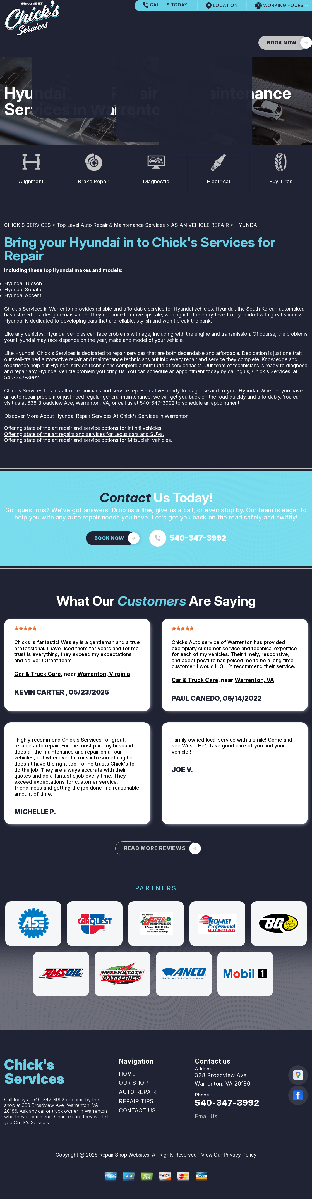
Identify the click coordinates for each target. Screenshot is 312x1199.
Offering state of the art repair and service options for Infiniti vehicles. (83, 428)
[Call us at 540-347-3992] (187, 538)
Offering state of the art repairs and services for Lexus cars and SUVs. (84, 434)
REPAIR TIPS (131, 43)
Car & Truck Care (37, 674)
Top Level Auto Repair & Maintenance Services (111, 225)
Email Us (206, 1116)
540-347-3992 (21, 377)
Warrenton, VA (254, 680)
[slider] (25, 628)
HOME (11, 43)
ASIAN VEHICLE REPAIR (200, 225)
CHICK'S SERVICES (27, 225)
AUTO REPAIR (87, 43)
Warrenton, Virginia (103, 674)
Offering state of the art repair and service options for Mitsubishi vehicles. (88, 440)
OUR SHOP (45, 43)
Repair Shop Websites (124, 1155)
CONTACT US (176, 43)
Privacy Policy (240, 1155)
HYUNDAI (246, 225)
